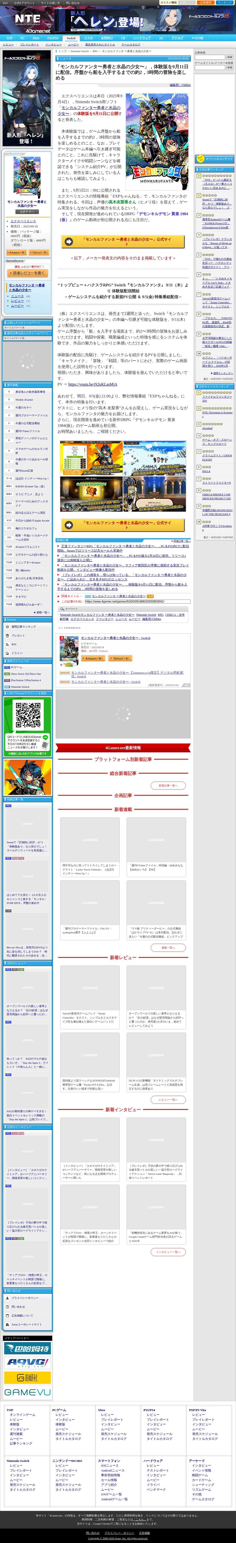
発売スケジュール (68, 1434)
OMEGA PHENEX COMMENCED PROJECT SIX (216, 496)
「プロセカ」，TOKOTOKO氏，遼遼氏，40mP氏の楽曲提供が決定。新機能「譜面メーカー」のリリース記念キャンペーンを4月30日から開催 (217, 322)
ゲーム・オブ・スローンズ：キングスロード (217, 441)
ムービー (73, 44)
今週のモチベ (23, 407)
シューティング (203, 1485)
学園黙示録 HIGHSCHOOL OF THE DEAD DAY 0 (217, 512)
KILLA (206, 471)
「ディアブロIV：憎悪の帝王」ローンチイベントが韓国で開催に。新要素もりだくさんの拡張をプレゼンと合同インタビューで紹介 (27, 1279)
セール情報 (109, 1480)
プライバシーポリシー (25, 1297)
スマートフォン (109, 1461)
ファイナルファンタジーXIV (217, 398)
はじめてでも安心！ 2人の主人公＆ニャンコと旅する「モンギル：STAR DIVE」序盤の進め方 (27, 898)
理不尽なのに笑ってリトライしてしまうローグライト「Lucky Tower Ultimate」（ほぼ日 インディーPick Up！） (89, 869)
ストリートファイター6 (216, 482)
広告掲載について (22, 1315)
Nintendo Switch (20, 686)
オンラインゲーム (22, 1415)
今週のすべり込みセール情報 (31, 461)
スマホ (88, 38)
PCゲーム (16, 667)
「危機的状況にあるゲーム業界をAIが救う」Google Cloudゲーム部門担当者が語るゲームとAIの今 (156, 1236)
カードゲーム (201, 1480)
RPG (160, 615)
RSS (5, 2)
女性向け (107, 38)
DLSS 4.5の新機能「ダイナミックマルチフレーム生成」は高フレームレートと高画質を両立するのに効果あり (156, 1084)
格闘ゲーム (200, 1475)
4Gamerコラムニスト (27, 546)
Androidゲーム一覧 (114, 1499)
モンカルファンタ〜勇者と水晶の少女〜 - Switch (115, 638)
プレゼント (18, 635)
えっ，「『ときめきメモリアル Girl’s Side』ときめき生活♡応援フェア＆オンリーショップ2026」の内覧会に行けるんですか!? (217, 283)
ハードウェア (142, 38)
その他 (197, 1494)
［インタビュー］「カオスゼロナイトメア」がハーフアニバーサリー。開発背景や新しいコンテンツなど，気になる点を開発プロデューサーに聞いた (27, 1174)
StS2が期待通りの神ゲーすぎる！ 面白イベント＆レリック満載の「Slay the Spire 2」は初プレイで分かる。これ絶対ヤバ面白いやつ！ (27, 1116)
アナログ (177, 38)
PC (22, 38)
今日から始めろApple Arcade (32, 520)
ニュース (17, 296)
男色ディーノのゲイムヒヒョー (31, 440)
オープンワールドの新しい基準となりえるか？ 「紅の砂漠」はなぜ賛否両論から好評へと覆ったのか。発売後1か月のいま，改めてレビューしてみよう (27, 1010)
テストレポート (158, 1470)
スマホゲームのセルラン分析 (31, 450)
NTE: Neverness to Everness (217, 414)
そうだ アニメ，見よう (29, 494)
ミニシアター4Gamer (27, 562)
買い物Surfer (22, 570)
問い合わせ (73, 2)
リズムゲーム (201, 1489)
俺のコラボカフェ (26, 528)
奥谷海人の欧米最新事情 (30, 391)
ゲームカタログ (130, 44)
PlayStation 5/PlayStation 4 (26, 680)
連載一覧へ (43, 612)
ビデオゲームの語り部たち (31, 554)
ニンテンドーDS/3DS (67, 1461)
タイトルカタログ (68, 1439)
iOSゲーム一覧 (111, 1494)
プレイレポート (29, 44)
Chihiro (151, 619)
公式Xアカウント (24, 2)
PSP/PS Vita (197, 1410)
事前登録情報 (110, 1475)
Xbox (35, 38)
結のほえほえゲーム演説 (30, 512)
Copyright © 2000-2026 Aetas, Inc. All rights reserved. (118, 1538)
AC (161, 38)
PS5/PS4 (52, 38)
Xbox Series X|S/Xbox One (26, 673)
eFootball (207, 428)
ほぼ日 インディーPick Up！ (32, 478)
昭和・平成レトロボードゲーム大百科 (31, 537)
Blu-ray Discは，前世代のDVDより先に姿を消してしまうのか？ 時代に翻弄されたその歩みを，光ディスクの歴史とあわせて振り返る (27, 952)
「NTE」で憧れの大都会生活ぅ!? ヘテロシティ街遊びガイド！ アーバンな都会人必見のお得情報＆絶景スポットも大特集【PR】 (217, 263)
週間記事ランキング (24, 626)
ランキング (225, 2)
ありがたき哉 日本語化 (29, 578)
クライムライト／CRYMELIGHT (217, 457)
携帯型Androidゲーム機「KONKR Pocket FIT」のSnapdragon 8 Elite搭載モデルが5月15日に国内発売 (216, 224)
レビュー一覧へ (168, 1099)
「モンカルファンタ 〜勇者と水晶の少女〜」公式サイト (126, 242)
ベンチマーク (156, 1489)
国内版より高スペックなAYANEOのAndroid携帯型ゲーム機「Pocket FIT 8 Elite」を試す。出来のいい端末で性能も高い (88, 1084)
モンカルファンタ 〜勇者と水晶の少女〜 (26, 204)
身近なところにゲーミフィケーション (31, 587)
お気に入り (187, 2)
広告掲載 (144, 1532)
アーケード (197, 1461)
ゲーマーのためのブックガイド (31, 503)
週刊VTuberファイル (27, 431)
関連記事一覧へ (182, 541)
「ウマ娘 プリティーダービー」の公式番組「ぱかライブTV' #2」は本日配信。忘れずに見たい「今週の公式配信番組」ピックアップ (156, 932)
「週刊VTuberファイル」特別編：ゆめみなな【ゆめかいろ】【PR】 (156, 867)
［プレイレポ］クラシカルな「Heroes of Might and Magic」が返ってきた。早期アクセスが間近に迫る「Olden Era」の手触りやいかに (217, 243)
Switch (71, 38)
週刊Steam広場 (24, 470)
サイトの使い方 (50, 2)
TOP (9, 38)
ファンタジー (105, 619)
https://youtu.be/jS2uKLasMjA (92, 384)
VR (123, 38)
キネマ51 (20, 596)
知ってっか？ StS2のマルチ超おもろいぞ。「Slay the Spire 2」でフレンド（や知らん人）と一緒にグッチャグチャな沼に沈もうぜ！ (27, 1063)
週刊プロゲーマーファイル (31, 415)
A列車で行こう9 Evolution (217, 528)
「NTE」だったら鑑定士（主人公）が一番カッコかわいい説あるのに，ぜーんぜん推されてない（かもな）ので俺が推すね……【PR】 (217, 184)
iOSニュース (110, 1465)
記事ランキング (21, 1443)
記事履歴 (205, 2)
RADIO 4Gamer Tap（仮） (30, 486)
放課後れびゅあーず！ (29, 604)
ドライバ (17, 653)
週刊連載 (16, 1434)
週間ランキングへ (223, 373)
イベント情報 (201, 1470)
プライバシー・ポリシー (119, 1532)
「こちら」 (140, 1519)
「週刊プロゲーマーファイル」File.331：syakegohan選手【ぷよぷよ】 (87, 930)
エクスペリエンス (23, 221)
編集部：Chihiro (180, 85)
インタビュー (53, 44)
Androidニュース (112, 1470)
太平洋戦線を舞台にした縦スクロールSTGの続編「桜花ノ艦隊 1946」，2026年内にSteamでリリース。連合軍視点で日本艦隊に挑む (217, 342)
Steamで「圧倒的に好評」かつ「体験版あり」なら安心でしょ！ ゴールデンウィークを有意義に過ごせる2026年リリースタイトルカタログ (27, 847)
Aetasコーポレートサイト (27, 1324)
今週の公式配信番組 (27, 423)
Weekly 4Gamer (24, 399)
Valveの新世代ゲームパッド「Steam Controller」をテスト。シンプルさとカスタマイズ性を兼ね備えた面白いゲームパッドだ (89, 1017)
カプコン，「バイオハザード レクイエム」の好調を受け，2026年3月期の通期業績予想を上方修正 (217, 362)
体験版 (14, 1424)
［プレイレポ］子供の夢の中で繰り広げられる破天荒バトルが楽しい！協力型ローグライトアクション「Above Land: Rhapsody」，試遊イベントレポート (27, 1227)
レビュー (8, 44)
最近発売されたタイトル (100, 44)
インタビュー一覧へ (168, 1251)
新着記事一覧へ (168, 785)
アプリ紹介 (109, 1485)
